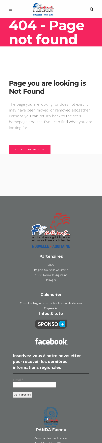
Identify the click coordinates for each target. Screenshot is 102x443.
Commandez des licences (51, 438)
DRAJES (51, 280)
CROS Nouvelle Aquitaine (51, 275)
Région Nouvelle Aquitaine (51, 270)
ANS (51, 265)
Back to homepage (30, 149)
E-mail (18, 380)
